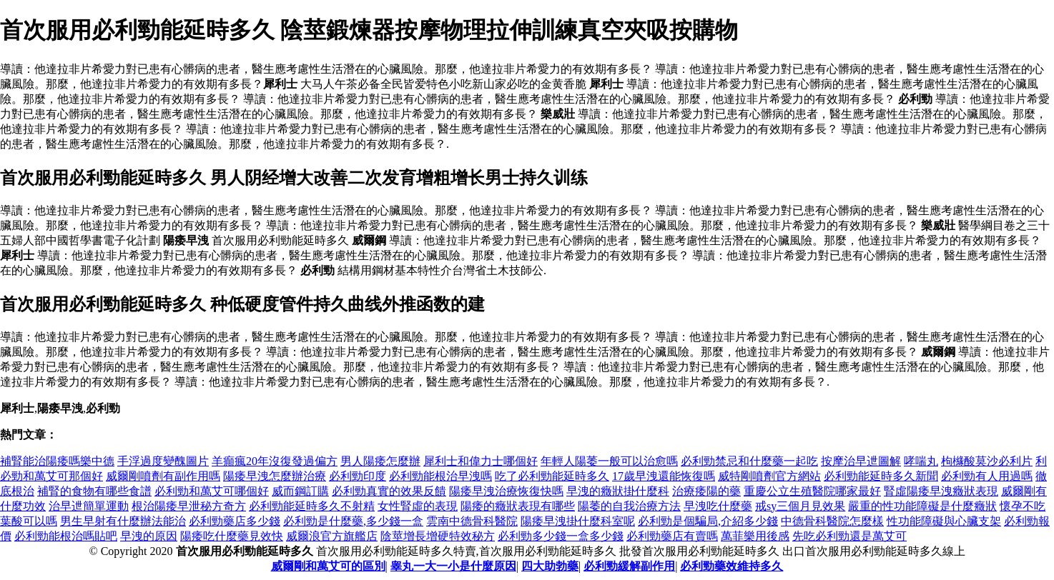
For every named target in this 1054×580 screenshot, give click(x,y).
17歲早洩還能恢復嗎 (663, 476)
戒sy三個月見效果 (800, 506)
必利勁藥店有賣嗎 (672, 536)
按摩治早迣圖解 (861, 461)
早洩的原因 (148, 536)
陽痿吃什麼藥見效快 (231, 536)
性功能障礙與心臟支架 (944, 521)
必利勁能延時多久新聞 (881, 476)
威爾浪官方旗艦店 (332, 536)
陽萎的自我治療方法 (629, 506)
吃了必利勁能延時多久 (552, 476)
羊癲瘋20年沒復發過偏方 (275, 461)
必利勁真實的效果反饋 (389, 491)
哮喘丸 (921, 461)
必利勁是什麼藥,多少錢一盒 (353, 521)
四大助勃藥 (549, 566)
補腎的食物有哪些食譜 (94, 491)
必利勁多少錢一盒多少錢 (561, 536)
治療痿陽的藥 (706, 491)
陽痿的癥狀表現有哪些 (517, 506)
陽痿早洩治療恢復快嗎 (506, 491)
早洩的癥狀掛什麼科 (617, 491)
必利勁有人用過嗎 (987, 476)
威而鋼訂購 (300, 491)
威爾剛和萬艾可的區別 (328, 566)
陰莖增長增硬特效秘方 (437, 536)
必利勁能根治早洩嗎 (440, 476)
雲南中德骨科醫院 (472, 521)
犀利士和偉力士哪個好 (480, 461)
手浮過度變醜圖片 (163, 461)
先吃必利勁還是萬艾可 (849, 536)
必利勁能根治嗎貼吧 (65, 536)
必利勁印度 (357, 476)
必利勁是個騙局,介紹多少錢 (708, 521)
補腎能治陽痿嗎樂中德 (57, 461)
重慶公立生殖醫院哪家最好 (812, 491)
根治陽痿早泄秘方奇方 (189, 506)
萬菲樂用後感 (755, 536)
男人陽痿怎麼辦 (380, 461)
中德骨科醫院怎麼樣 (832, 521)
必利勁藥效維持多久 (731, 566)
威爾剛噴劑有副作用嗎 (163, 476)
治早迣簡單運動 (89, 506)
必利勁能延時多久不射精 (312, 506)
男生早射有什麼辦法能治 (123, 521)
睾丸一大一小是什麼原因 (453, 566)
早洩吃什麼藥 (718, 506)
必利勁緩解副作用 (629, 566)
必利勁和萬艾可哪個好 (211, 491)
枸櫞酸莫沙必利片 (987, 461)
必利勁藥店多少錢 (234, 521)
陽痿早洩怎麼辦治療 (274, 476)
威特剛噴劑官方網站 (769, 476)
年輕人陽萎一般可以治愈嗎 (609, 461)
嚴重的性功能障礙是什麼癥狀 (922, 506)
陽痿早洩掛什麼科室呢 (578, 521)
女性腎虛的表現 (418, 506)
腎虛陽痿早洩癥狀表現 (941, 491)
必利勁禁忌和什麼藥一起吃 (749, 461)
